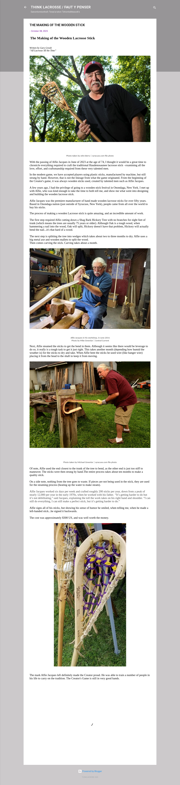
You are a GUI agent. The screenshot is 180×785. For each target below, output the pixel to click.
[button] (148, 25)
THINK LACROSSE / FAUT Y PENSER (61, 7)
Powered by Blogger (90, 771)
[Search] (154, 8)
